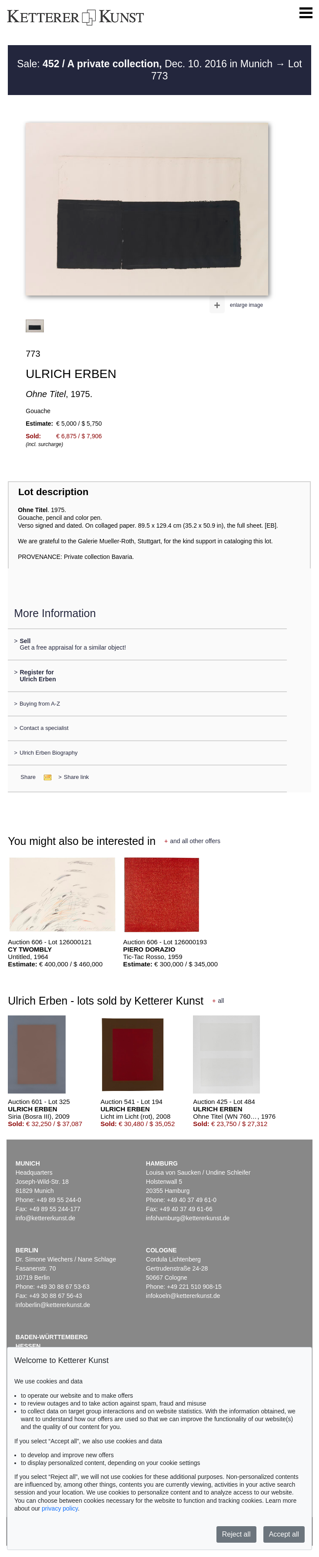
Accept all (284, 1534)
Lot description (53, 491)
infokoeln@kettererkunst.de (183, 1295)
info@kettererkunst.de (45, 1218)
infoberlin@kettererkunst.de (53, 1304)
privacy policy (60, 1508)
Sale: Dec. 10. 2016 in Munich (146, 63)
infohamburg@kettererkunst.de (187, 1218)
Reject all (236, 1534)
